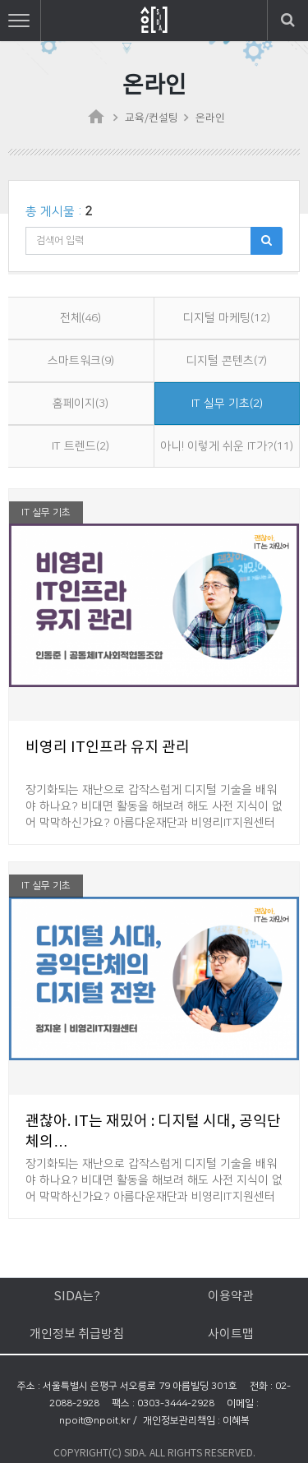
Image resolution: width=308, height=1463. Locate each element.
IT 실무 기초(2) (227, 403)
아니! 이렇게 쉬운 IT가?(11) (226, 446)
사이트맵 (231, 1334)
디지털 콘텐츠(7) (226, 360)
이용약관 (231, 1297)
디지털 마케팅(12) (226, 318)
